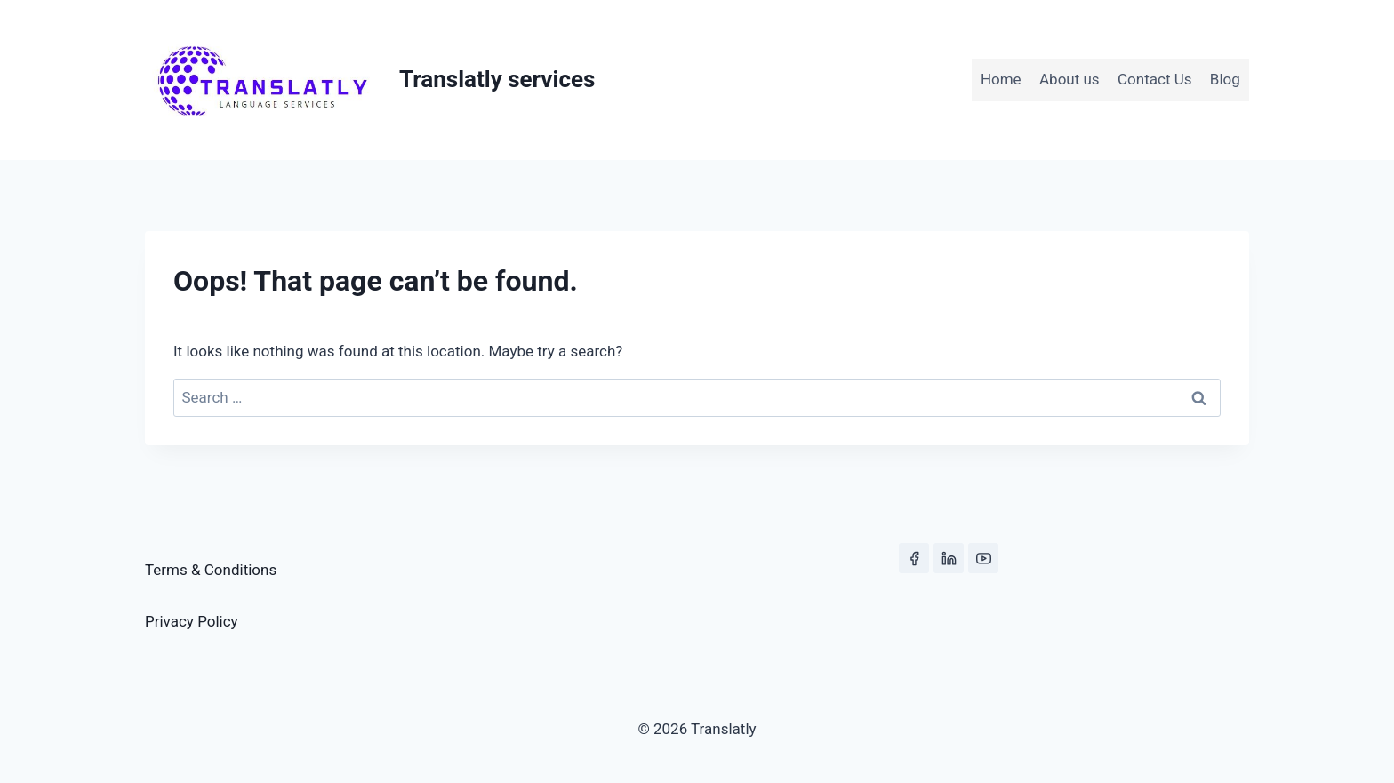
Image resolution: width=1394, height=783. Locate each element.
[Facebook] (914, 558)
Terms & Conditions (210, 570)
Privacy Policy (191, 621)
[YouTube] (983, 558)
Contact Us (1154, 79)
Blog (1225, 79)
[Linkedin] (948, 558)
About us (1069, 79)
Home (1001, 79)
